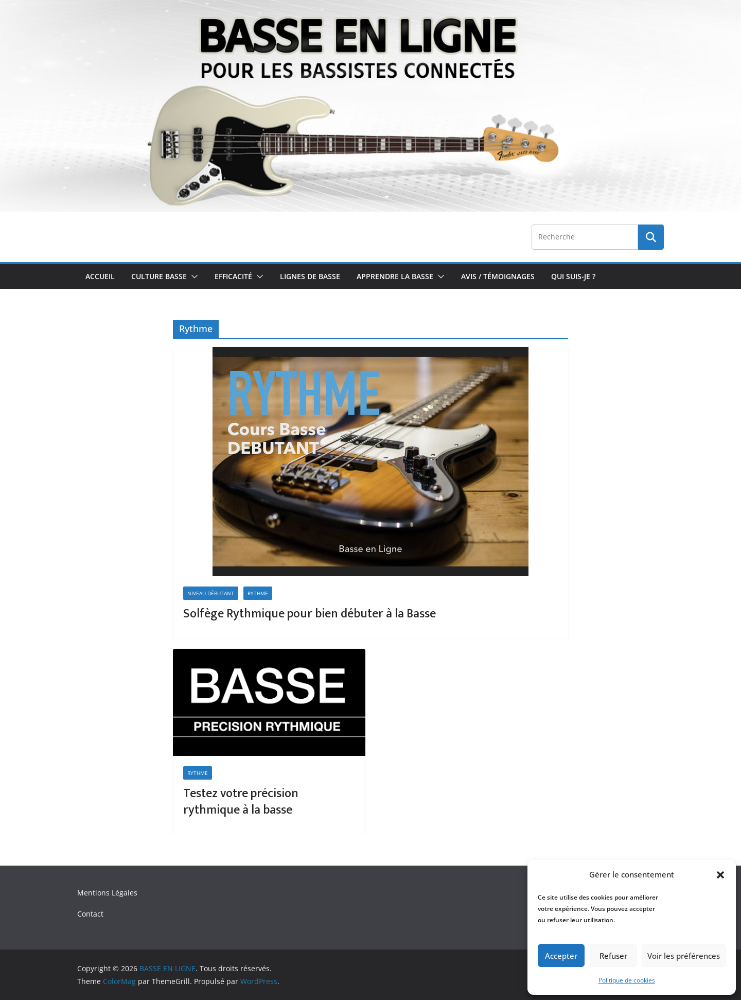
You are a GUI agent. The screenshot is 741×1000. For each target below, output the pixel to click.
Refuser (613, 956)
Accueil (100, 276)
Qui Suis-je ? (573, 276)
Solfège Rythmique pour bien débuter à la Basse (309, 614)
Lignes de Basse (310, 276)
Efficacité (233, 276)
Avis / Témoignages (498, 276)
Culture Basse (159, 276)
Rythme (258, 593)
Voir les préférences (683, 956)
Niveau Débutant (210, 593)
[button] (720, 875)
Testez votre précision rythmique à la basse (240, 801)
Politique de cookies (626, 980)
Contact (90, 914)
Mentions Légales (107, 893)
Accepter (561, 956)
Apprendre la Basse (395, 276)
